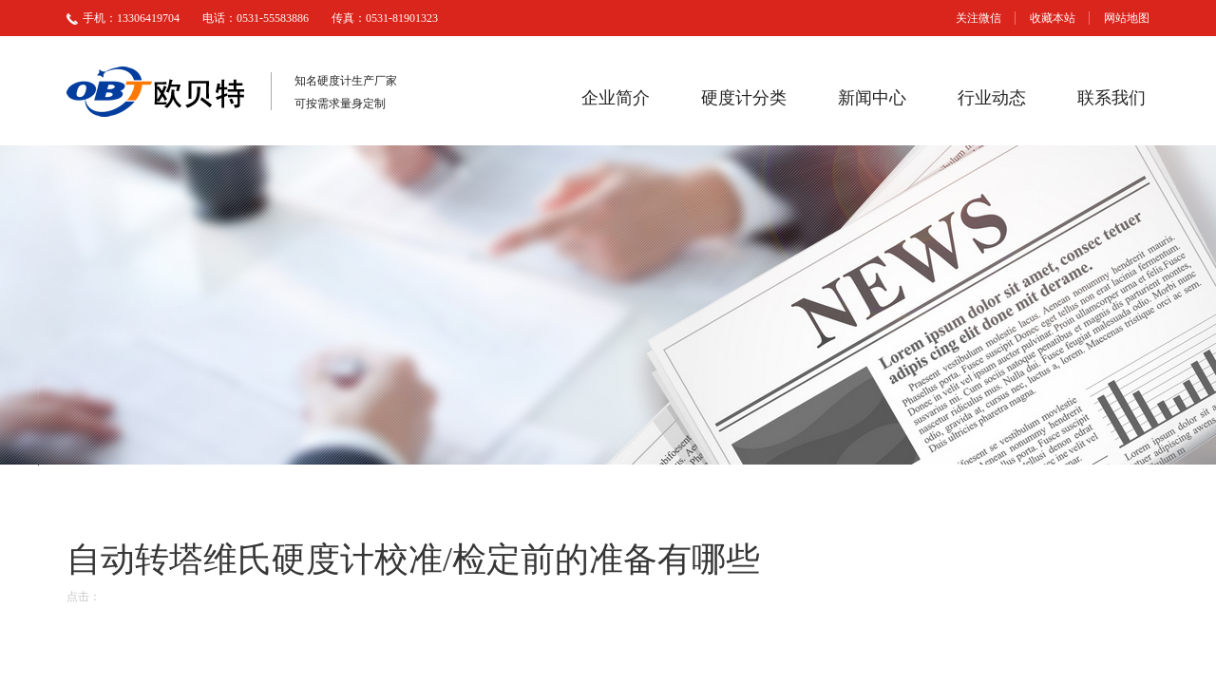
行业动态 (992, 97)
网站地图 (1127, 18)
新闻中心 (872, 97)
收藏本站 (1052, 18)
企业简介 (615, 97)
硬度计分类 (744, 97)
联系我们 (1111, 97)
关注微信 (978, 18)
